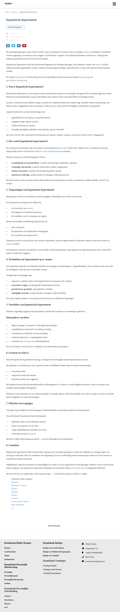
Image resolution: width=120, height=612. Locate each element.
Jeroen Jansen (14, 34)
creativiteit (27, 341)
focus (42, 151)
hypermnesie (20, 77)
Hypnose (12, 40)
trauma (29, 208)
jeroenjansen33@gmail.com (95, 561)
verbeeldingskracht (54, 151)
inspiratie (10, 244)
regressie (15, 281)
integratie (32, 434)
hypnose (98, 64)
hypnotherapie (85, 77)
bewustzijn (64, 148)
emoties (86, 52)
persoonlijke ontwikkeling (16, 80)
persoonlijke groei (78, 468)
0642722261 (90, 557)
